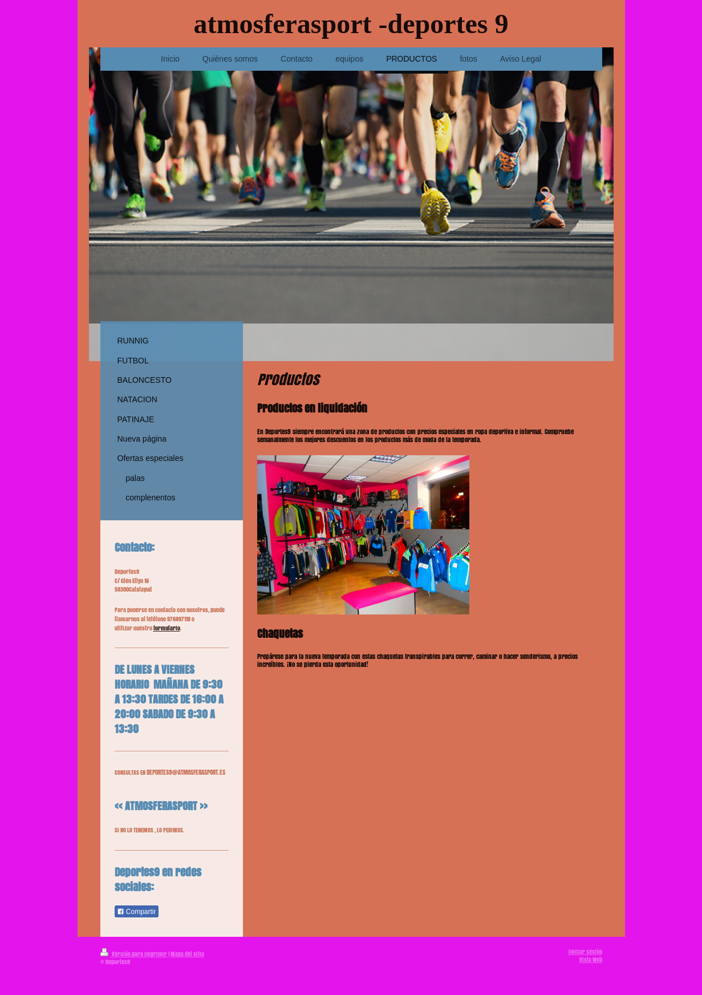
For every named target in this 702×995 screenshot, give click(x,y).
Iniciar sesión (585, 952)
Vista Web (590, 960)
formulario (166, 628)
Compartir (136, 912)
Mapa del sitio (187, 954)
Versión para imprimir (134, 954)
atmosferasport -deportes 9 (351, 24)
